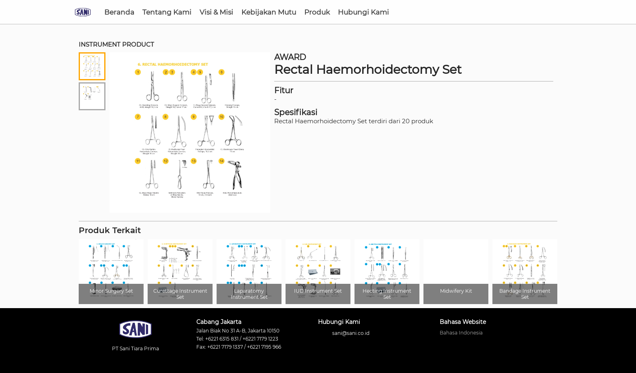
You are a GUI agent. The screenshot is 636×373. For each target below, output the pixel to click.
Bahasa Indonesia (461, 333)
